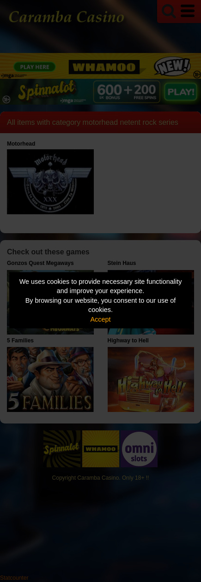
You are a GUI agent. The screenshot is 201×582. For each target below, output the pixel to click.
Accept (101, 319)
